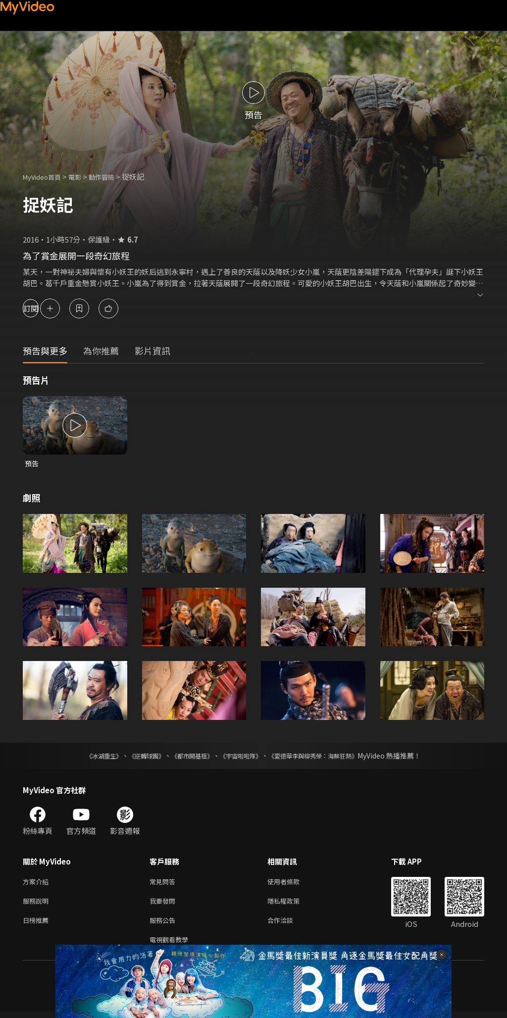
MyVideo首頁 (45, 176)
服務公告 (164, 924)
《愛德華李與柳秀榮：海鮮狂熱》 (326, 757)
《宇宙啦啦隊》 (242, 757)
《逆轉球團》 (135, 757)
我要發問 (164, 904)
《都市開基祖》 (187, 757)
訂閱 (42, 308)
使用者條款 (291, 883)
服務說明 (37, 904)
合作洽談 (288, 924)
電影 (82, 176)
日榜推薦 (37, 924)
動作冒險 (112, 176)
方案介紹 (37, 883)
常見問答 (164, 883)
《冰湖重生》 (86, 757)
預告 (32, 463)
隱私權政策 (291, 904)
